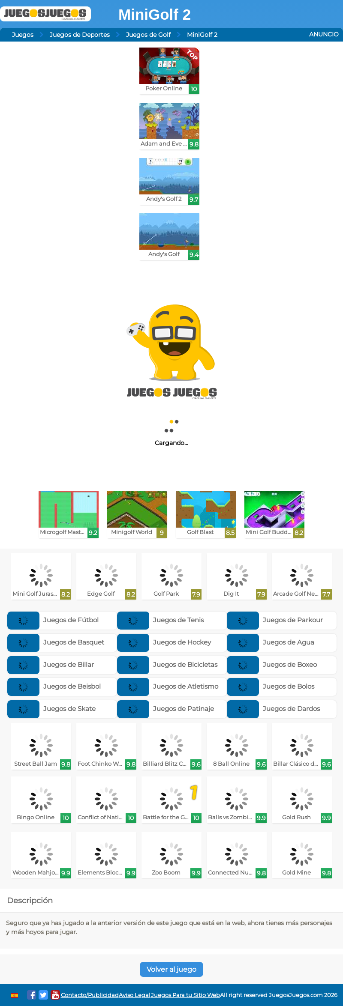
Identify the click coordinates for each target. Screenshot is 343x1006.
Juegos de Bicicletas (167, 664)
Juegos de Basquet (55, 642)
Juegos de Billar (50, 664)
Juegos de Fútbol (53, 620)
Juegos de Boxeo (272, 664)
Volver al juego (171, 969)
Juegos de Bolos (270, 686)
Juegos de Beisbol (54, 686)
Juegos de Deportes (80, 35)
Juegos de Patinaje (165, 708)
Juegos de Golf (148, 35)
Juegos (22, 35)
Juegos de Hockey (164, 642)
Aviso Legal (134, 995)
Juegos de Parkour (275, 620)
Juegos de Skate (51, 708)
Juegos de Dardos (273, 708)
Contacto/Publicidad (90, 995)
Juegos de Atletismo (167, 686)
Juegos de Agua (270, 642)
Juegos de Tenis (160, 620)
